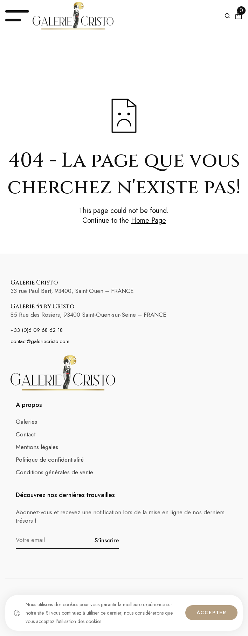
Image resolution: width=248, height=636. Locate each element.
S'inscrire (107, 540)
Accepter (211, 612)
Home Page (148, 221)
